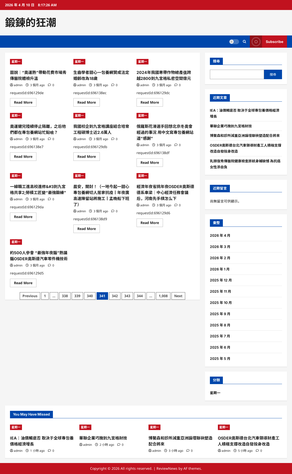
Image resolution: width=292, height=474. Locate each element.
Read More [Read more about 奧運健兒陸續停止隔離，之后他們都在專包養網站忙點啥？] (25, 157)
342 (115, 295)
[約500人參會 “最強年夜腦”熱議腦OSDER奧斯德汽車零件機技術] (39, 242)
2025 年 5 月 (220, 358)
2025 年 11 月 (220, 291)
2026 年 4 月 (220, 235)
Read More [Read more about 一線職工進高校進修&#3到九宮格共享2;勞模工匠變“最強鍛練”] (25, 217)
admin (18, 85)
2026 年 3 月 (220, 246)
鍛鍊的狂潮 (30, 22)
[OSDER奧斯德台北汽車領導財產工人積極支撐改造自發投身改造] (250, 427)
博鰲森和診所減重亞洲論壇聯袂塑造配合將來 (245, 135)
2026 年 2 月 (220, 258)
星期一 (15, 61)
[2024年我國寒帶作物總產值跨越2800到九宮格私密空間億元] (166, 62)
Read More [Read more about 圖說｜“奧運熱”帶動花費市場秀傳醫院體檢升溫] (25, 103)
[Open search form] (244, 41)
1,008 (163, 295)
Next (178, 295)
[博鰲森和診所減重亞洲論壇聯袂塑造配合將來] (180, 427)
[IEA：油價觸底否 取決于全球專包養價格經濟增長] (42, 427)
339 (77, 295)
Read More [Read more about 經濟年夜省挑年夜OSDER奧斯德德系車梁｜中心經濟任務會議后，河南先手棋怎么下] (152, 223)
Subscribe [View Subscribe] (266, 41)
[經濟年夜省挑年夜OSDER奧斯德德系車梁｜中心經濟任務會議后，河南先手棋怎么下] (166, 176)
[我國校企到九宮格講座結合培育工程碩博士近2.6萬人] (102, 116)
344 (140, 295)
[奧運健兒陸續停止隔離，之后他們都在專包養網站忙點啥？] (39, 116)
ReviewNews (166, 468)
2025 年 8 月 (220, 325)
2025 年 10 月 (221, 302)
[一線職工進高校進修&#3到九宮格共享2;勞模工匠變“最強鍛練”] (39, 176)
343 (127, 295)
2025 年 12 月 (221, 280)
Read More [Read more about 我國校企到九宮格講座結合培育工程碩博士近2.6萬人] (88, 157)
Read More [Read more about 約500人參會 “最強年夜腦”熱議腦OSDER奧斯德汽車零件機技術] (25, 283)
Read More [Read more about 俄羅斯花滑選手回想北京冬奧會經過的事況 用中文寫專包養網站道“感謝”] (152, 163)
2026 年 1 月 (220, 269)
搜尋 (216, 61)
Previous (29, 295)
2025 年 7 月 (220, 336)
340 (90, 295)
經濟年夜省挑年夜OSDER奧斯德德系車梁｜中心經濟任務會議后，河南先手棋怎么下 (165, 192)
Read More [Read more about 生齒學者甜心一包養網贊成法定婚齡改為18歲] (88, 103)
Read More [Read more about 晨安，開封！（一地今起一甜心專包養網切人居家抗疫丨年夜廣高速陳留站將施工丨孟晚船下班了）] (88, 229)
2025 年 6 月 (220, 347)
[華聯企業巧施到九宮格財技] (111, 427)
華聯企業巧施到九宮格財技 (231, 126)
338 (65, 295)
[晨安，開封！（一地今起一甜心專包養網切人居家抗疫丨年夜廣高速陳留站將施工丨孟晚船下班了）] (102, 176)
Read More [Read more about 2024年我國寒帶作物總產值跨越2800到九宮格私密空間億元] (152, 103)
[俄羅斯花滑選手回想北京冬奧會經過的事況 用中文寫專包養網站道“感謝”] (166, 116)
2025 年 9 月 (220, 314)
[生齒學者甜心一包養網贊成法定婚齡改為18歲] (102, 62)
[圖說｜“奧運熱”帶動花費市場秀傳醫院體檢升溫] (39, 62)
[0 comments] (51, 85)
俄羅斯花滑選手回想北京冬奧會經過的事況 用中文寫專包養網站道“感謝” (165, 132)
